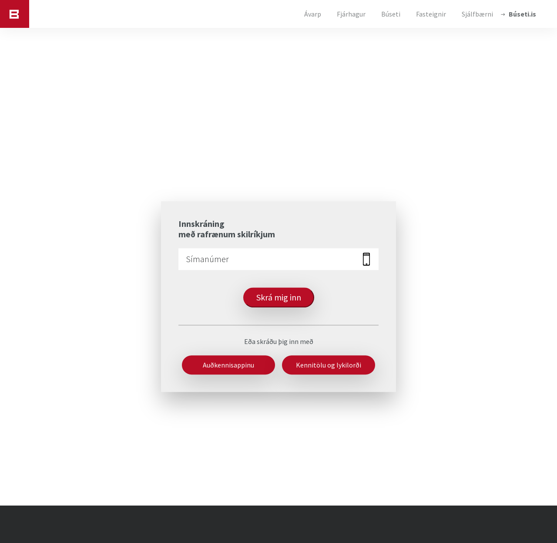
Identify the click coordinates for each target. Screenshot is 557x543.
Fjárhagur (351, 14)
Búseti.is (522, 14)
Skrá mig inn (278, 297)
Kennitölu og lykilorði (328, 365)
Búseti (390, 14)
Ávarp (312, 14)
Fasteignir (431, 14)
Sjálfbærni (477, 14)
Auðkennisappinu (228, 365)
